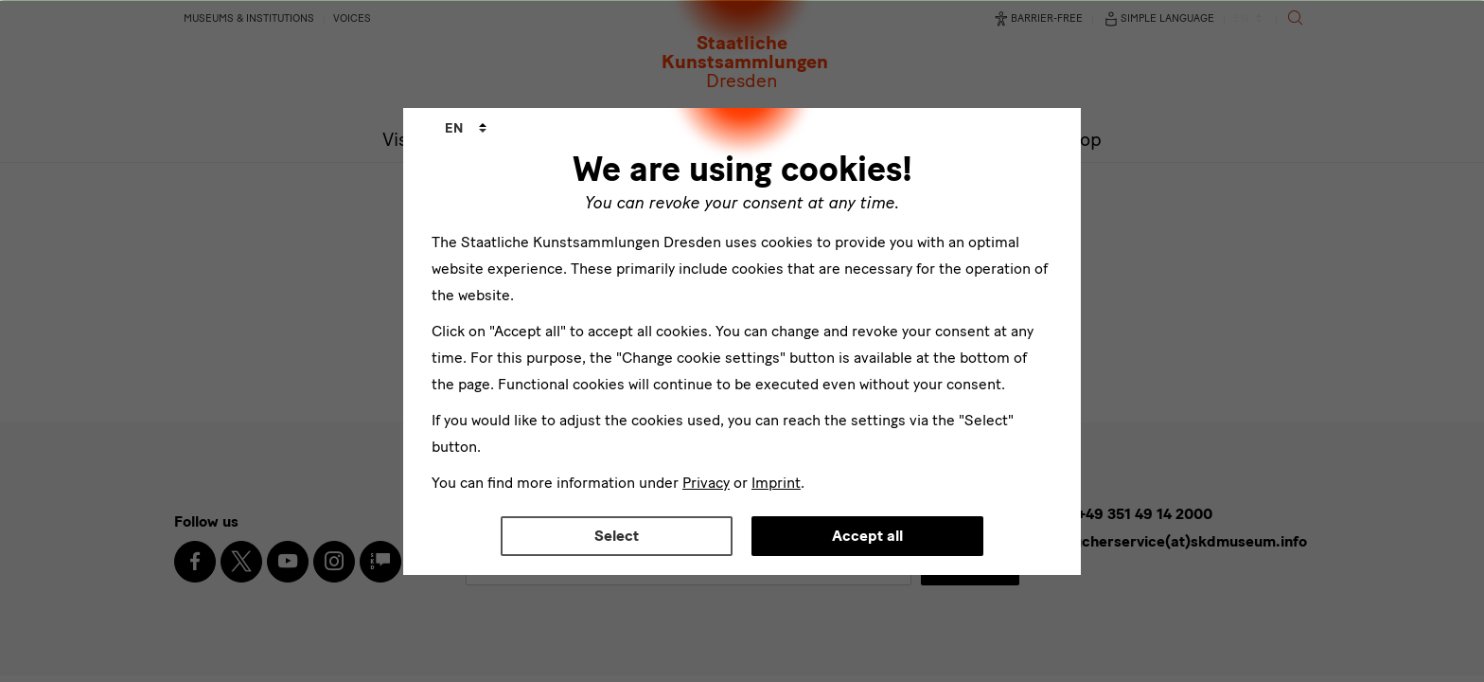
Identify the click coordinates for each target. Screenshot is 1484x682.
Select (616, 536)
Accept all (867, 536)
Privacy (706, 483)
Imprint (776, 483)
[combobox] (466, 129)
